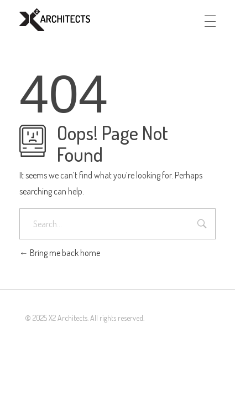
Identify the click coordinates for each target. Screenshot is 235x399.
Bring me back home (59, 252)
